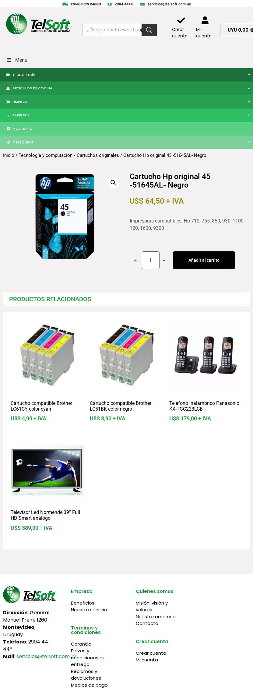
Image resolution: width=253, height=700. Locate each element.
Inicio (8, 155)
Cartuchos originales (98, 155)
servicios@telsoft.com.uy (46, 656)
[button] (113, 182)
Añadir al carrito (204, 260)
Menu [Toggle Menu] (16, 60)
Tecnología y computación (45, 155)
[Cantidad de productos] (151, 260)
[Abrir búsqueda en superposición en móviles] (120, 30)
